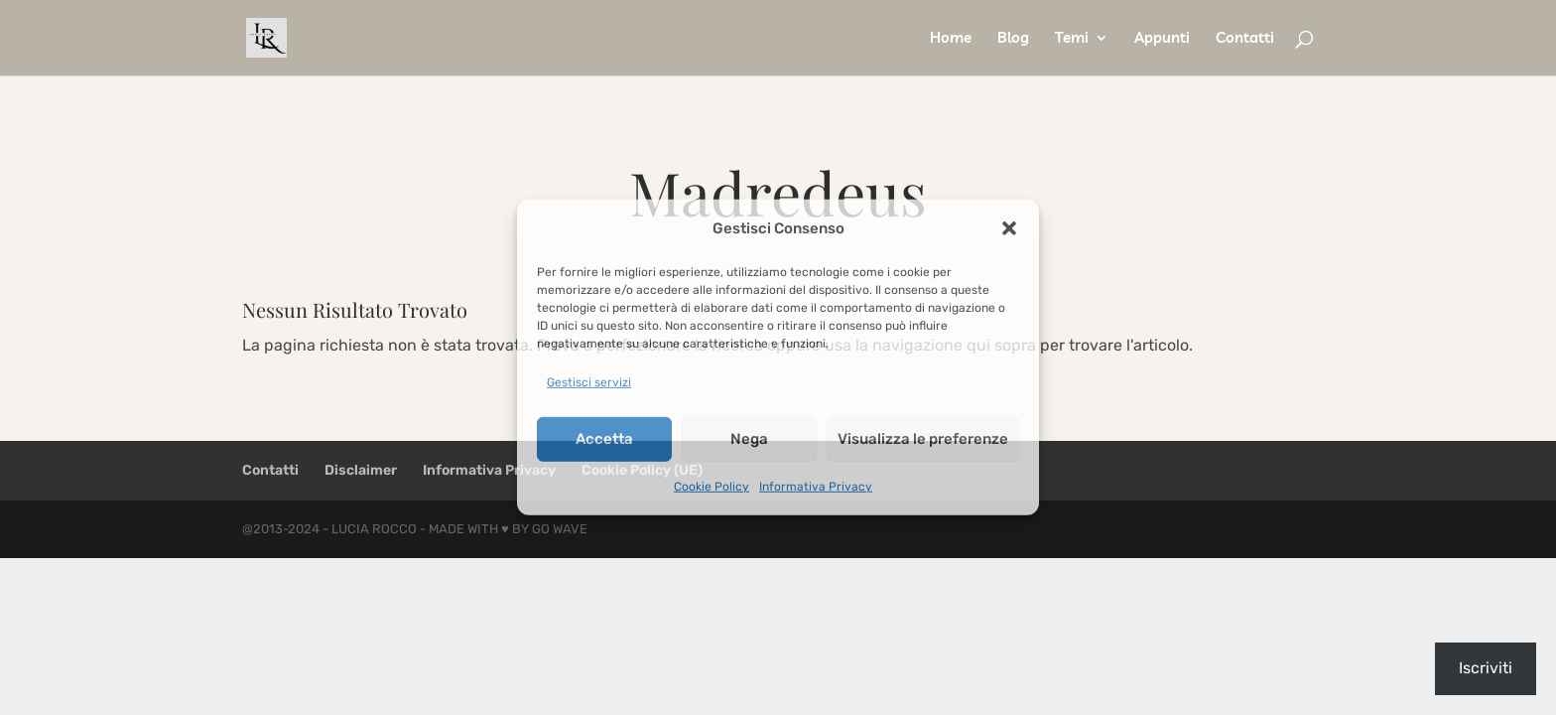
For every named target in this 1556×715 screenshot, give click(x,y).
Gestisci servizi (589, 382)
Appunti (1162, 39)
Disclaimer (360, 470)
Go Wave (559, 528)
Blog (1013, 39)
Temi (1072, 39)
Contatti (1245, 39)
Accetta (604, 439)
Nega (749, 439)
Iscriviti (1485, 667)
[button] (1009, 228)
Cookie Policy (711, 486)
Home (951, 39)
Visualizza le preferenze (923, 439)
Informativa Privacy (815, 486)
